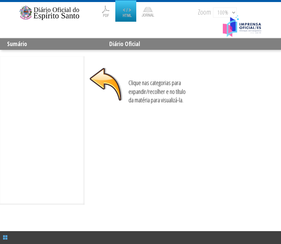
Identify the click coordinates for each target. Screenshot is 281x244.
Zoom (204, 12)
